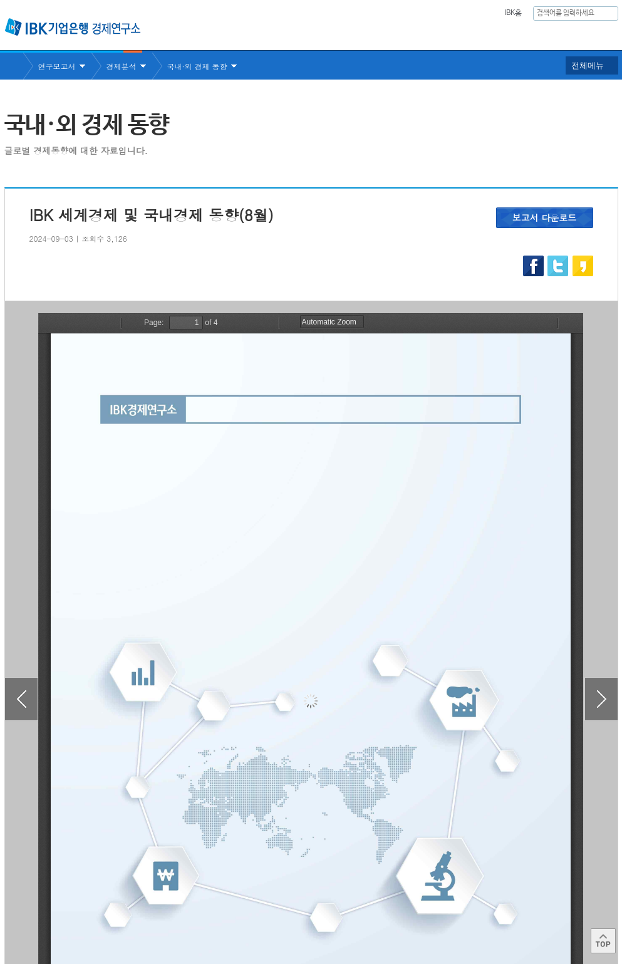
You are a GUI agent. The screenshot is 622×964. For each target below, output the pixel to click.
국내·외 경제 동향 (197, 66)
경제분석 (121, 66)
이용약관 (135, 914)
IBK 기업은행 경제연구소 (72, 27)
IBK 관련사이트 (463, 909)
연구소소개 (301, 35)
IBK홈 (513, 13)
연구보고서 (369, 35)
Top (603, 940)
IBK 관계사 (552, 909)
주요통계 (433, 35)
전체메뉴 (587, 65)
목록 (311, 842)
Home (13, 66)
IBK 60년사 (601, 35)
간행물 (488, 35)
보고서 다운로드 (544, 217)
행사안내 (544, 35)
